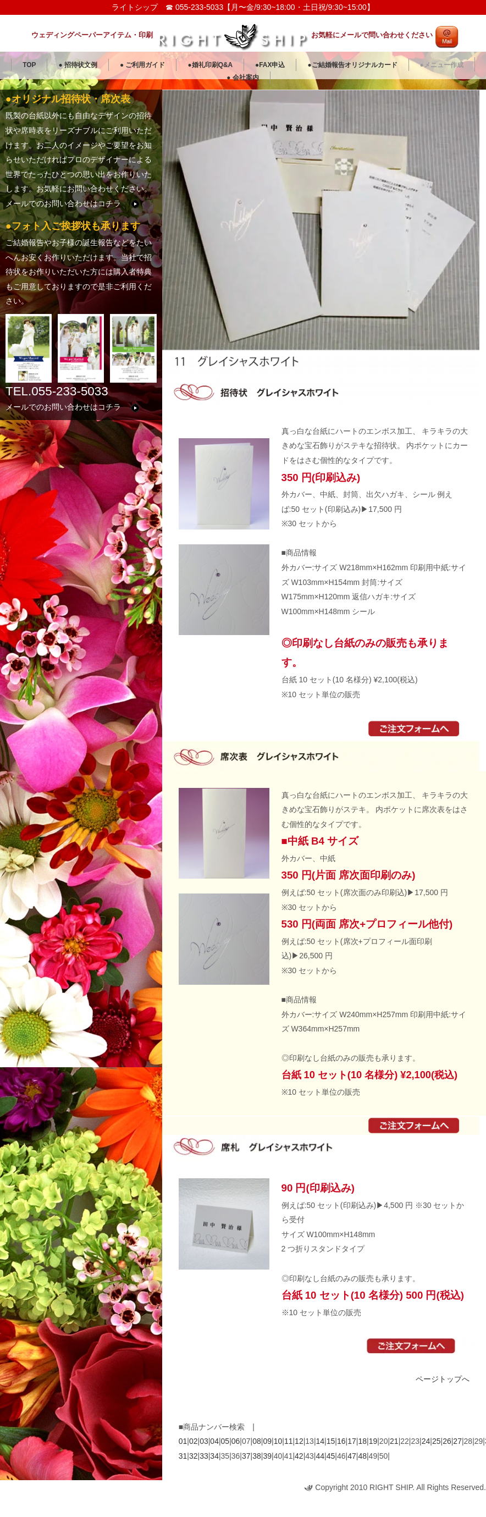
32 (193, 1456)
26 (447, 1441)
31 (183, 1456)
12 (299, 1441)
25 (436, 1441)
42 (299, 1456)
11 (288, 1441)
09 (267, 1441)
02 (193, 1441)
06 (235, 1441)
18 (362, 1441)
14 (320, 1441)
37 (246, 1456)
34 (214, 1456)
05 (225, 1441)
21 (394, 1441)
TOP (29, 65)
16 (341, 1441)
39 (267, 1456)
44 (320, 1456)
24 (426, 1441)
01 (183, 1441)
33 (204, 1456)
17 (351, 1441)
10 (278, 1441)
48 (362, 1456)
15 (331, 1441)
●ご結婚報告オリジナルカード (352, 65)
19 (373, 1441)
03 (204, 1441)
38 (256, 1456)
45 (331, 1456)
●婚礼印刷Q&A (210, 65)
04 (214, 1441)
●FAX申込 (270, 65)
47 (351, 1456)
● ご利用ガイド (142, 65)
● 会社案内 (243, 77)
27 (457, 1441)
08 (256, 1441)
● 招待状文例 (77, 65)
